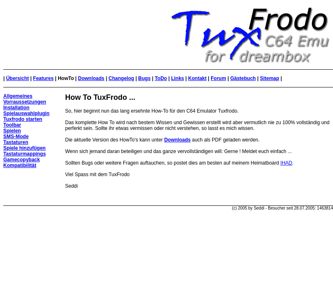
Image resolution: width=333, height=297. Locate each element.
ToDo (161, 78)
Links (177, 78)
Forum (218, 78)
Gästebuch (243, 78)
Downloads (91, 78)
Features (43, 78)
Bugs (144, 78)
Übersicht (17, 78)
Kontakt (197, 78)
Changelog (121, 78)
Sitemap (269, 78)
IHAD (286, 163)
